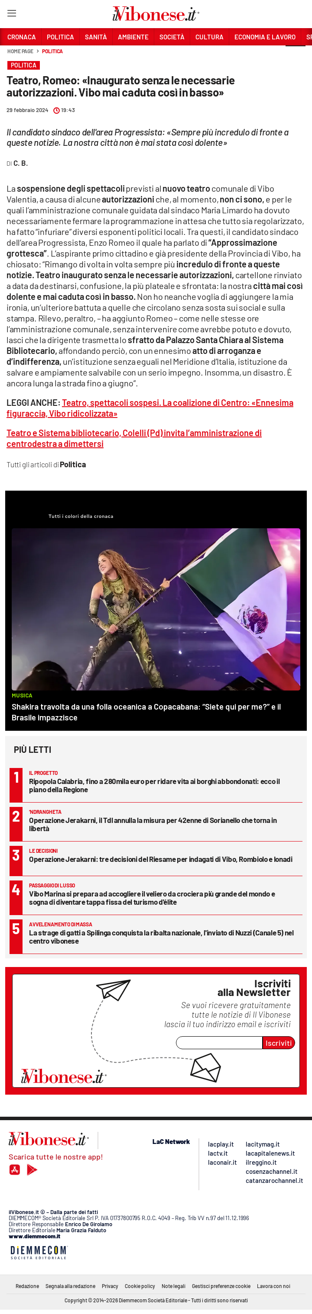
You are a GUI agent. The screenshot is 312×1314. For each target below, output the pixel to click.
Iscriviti (279, 1042)
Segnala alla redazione (70, 1286)
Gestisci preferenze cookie (221, 1286)
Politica (52, 51)
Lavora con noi (273, 1286)
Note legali (173, 1286)
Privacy (110, 1286)
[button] (296, 55)
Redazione (27, 1286)
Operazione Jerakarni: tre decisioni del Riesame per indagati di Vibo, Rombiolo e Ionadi (160, 859)
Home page (20, 51)
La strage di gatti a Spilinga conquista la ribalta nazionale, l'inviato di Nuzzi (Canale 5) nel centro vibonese (161, 936)
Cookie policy (140, 1286)
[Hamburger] (11, 15)
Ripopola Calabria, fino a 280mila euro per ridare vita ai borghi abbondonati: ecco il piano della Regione (154, 785)
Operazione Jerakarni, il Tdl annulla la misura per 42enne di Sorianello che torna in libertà (153, 824)
